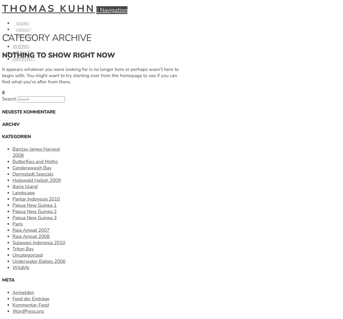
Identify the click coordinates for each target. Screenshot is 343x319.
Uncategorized (27, 255)
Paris (17, 224)
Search (9, 99)
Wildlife (20, 267)
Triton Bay (23, 249)
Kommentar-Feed (30, 305)
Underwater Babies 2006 (38, 261)
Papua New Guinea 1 (34, 205)
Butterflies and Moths (35, 161)
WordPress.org (28, 311)
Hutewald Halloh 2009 (36, 180)
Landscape (23, 193)
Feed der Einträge (30, 299)
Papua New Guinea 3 (34, 218)
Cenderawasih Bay (31, 168)
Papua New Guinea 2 (34, 211)
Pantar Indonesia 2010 (36, 199)
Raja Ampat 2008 (31, 236)
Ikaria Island (25, 186)
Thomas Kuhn (48, 8)
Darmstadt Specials (32, 174)
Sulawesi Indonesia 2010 (38, 243)
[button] (111, 10)
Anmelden (23, 292)
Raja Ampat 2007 (31, 230)
